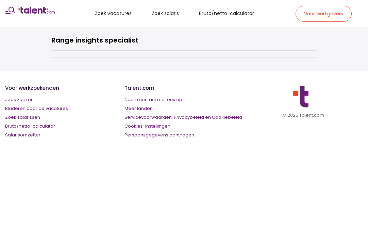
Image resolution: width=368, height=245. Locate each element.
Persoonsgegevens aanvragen (159, 135)
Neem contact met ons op (153, 99)
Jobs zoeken (19, 99)
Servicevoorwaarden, (148, 117)
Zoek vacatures (113, 13)
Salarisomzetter (22, 135)
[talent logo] (36, 12)
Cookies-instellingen (147, 126)
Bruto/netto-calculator (226, 13)
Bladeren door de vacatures (36, 108)
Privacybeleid (189, 117)
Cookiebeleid (227, 117)
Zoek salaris (165, 13)
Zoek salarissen (22, 117)
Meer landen (138, 108)
